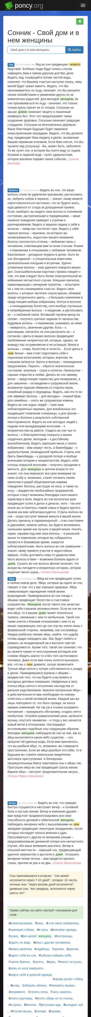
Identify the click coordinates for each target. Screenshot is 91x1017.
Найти (74, 50)
